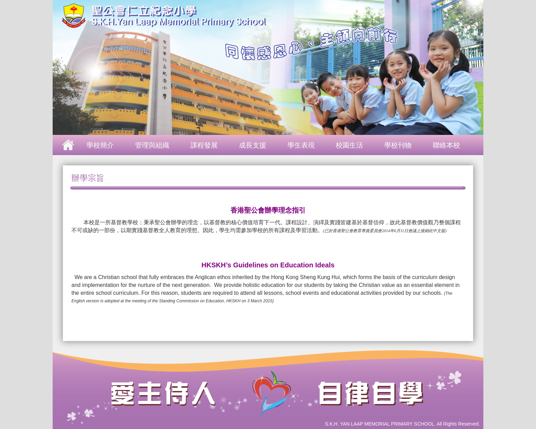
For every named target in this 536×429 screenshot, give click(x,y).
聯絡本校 (446, 145)
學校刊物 (398, 145)
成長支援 (252, 145)
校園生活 (349, 145)
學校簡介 (100, 145)
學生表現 (301, 145)
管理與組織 (152, 145)
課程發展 (204, 145)
